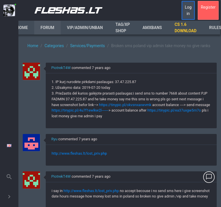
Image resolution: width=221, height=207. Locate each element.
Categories (54, 45)
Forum (47, 27)
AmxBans (152, 27)
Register (208, 7)
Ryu (54, 139)
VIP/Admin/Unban (85, 27)
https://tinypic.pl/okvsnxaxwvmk (125, 105)
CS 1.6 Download (186, 27)
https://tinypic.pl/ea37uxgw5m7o (174, 110)
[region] (119, 120)
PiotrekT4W (61, 68)
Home (22, 27)
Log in (188, 10)
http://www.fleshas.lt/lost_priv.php (79, 153)
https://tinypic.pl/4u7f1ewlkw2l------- (80, 110)
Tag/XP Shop (122, 27)
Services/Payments (87, 45)
